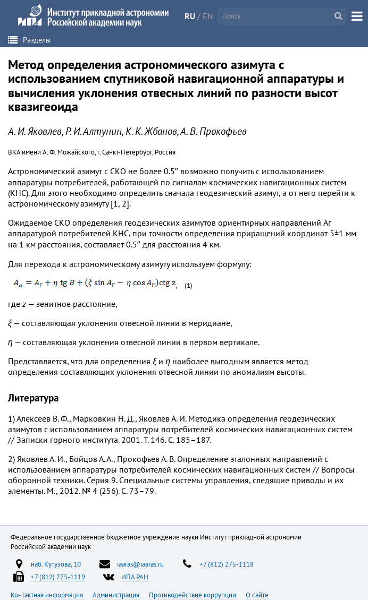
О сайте (257, 594)
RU (190, 16)
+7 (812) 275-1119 (58, 576)
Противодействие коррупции (193, 594)
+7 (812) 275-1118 (226, 564)
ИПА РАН (134, 576)
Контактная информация (48, 594)
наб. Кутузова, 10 (56, 564)
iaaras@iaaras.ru (140, 564)
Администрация (117, 594)
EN (208, 16)
